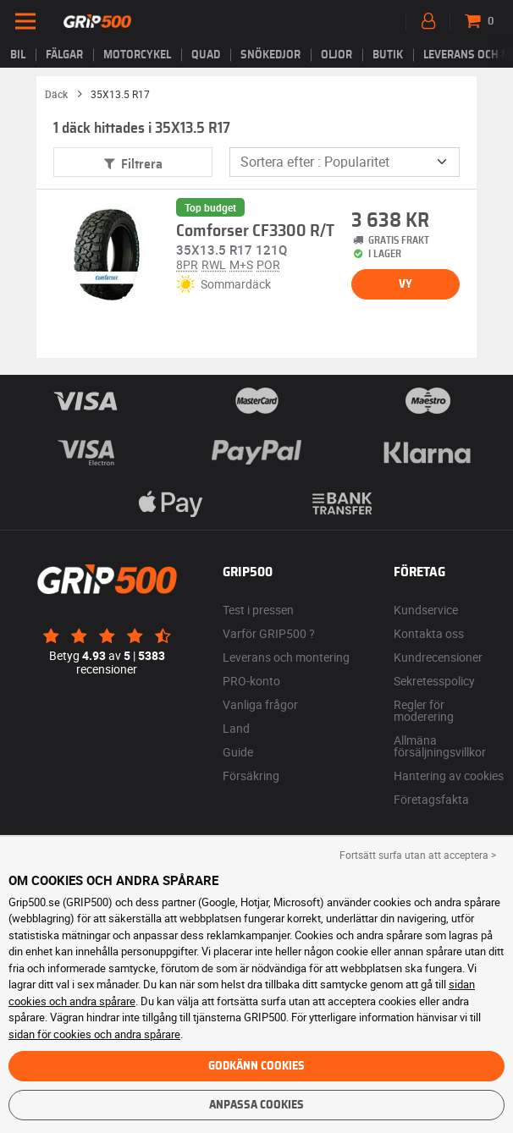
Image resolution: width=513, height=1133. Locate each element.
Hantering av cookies (449, 775)
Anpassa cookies (256, 1105)
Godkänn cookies (256, 1066)
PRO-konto (251, 681)
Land (236, 728)
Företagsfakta (431, 799)
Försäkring (251, 775)
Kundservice (426, 610)
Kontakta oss (429, 633)
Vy (405, 284)
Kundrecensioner (438, 657)
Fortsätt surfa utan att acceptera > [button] (417, 854)
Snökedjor (270, 55)
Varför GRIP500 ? (269, 633)
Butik (387, 55)
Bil (17, 55)
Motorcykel (137, 55)
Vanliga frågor (260, 704)
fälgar (64, 55)
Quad (205, 55)
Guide (238, 752)
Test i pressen (258, 610)
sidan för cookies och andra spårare (94, 1034)
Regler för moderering (424, 710)
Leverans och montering (286, 657)
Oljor (336, 55)
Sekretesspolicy (434, 681)
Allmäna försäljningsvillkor (440, 746)
